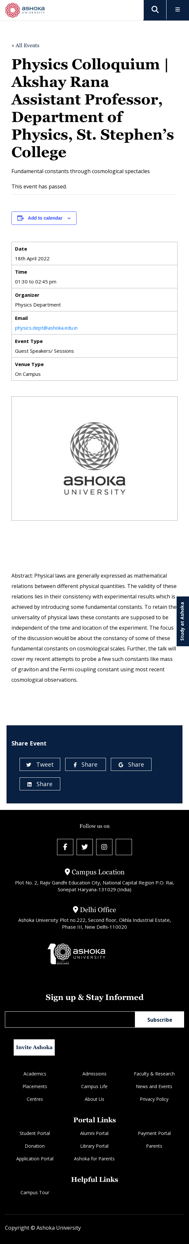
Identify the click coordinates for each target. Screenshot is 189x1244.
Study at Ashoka (182, 621)
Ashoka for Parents (94, 1158)
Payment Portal (154, 1133)
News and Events (154, 1086)
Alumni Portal (94, 1133)
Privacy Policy (154, 1099)
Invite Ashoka (34, 1047)
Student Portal (35, 1133)
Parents (154, 1146)
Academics (34, 1074)
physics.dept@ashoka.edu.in (46, 327)
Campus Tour (35, 1192)
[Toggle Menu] (177, 10)
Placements (34, 1086)
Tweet (40, 764)
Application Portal (34, 1158)
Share (85, 764)
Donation (35, 1146)
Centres (35, 1099)
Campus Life (94, 1086)
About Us (94, 1099)
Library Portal (94, 1146)
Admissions (94, 1074)
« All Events (25, 45)
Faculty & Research (154, 1074)
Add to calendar (45, 218)
